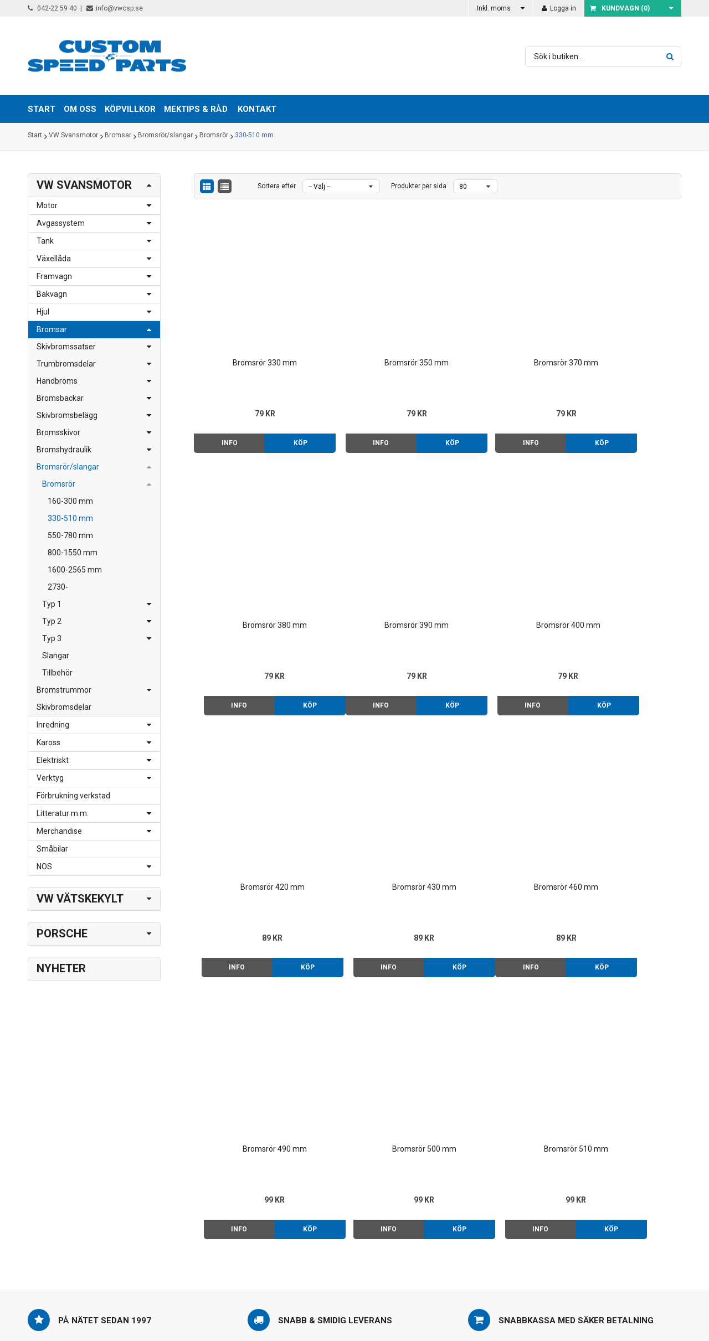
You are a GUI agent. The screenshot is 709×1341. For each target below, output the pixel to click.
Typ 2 (51, 621)
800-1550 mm (72, 552)
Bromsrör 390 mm (251, 573)
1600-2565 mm (75, 569)
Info (222, 416)
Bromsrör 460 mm (251, 810)
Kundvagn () (620, 8)
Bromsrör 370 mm (499, 335)
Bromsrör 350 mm (375, 335)
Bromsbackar (60, 398)
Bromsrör (213, 137)
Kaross (48, 742)
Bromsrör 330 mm (251, 335)
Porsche (62, 933)
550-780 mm (70, 535)
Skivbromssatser (66, 346)
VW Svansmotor (73, 137)
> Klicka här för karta (194, 1161)
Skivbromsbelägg (67, 415)
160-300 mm (70, 501)
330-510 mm (254, 137)
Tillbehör (57, 672)
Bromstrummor (64, 689)
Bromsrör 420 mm (499, 573)
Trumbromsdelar (66, 363)
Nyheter (61, 968)
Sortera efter (277, 186)
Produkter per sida (418, 186)
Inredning (53, 724)
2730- (58, 586)
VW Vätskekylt (80, 898)
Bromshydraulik (64, 449)
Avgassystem (61, 223)
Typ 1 (51, 604)
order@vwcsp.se (98, 1196)
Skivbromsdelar (64, 707)
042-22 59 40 (52, 8)
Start (35, 137)
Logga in (559, 8)
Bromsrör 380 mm (624, 335)
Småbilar (52, 848)
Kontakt (257, 109)
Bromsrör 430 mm (624, 573)
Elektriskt (53, 760)
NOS (44, 866)
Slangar (55, 655)
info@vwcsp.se (114, 8)
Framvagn (54, 276)
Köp (280, 416)
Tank (45, 240)
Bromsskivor (58, 432)
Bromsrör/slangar (165, 137)
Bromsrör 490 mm (375, 810)
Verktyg (50, 777)
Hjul (43, 311)
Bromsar (118, 137)
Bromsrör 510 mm (624, 810)
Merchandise (59, 831)
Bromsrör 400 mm (375, 573)
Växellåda (54, 258)
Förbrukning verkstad (73, 795)
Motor (47, 205)
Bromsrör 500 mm (499, 810)
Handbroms (57, 380)
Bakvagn (52, 294)
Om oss (433, 1149)
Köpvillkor (436, 1161)
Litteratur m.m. (63, 813)
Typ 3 (51, 638)
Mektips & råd (443, 1172)
